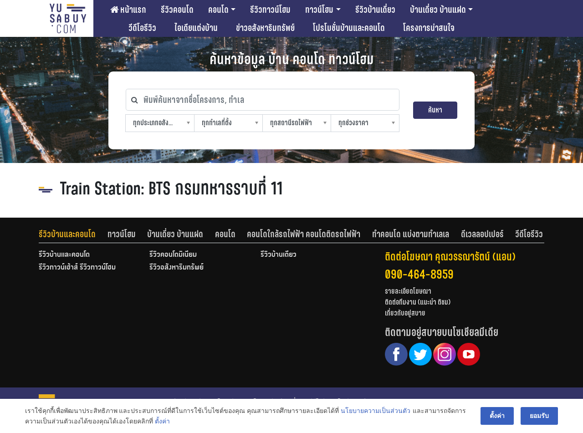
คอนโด (218, 9)
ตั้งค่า (162, 421)
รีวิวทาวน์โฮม (270, 9)
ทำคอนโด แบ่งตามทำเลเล (410, 234)
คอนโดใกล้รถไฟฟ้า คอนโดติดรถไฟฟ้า (303, 234)
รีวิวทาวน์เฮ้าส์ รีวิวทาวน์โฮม (77, 267)
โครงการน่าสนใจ (429, 27)
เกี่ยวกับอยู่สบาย (405, 313)
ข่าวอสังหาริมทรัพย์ (265, 27)
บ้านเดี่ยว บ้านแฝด (438, 9)
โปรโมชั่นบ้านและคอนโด (349, 27)
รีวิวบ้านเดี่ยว (375, 9)
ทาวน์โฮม (319, 9)
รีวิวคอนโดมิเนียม (173, 255)
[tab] (73, 234)
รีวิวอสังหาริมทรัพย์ (176, 267)
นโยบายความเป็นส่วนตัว (375, 410)
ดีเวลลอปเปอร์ (482, 234)
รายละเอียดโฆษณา (408, 291)
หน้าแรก (128, 9)
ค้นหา (435, 110)
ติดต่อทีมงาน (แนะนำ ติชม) (417, 302)
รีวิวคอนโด (177, 9)
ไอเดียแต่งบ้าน (196, 27)
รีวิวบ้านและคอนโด (67, 234)
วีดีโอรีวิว (142, 27)
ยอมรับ (539, 415)
